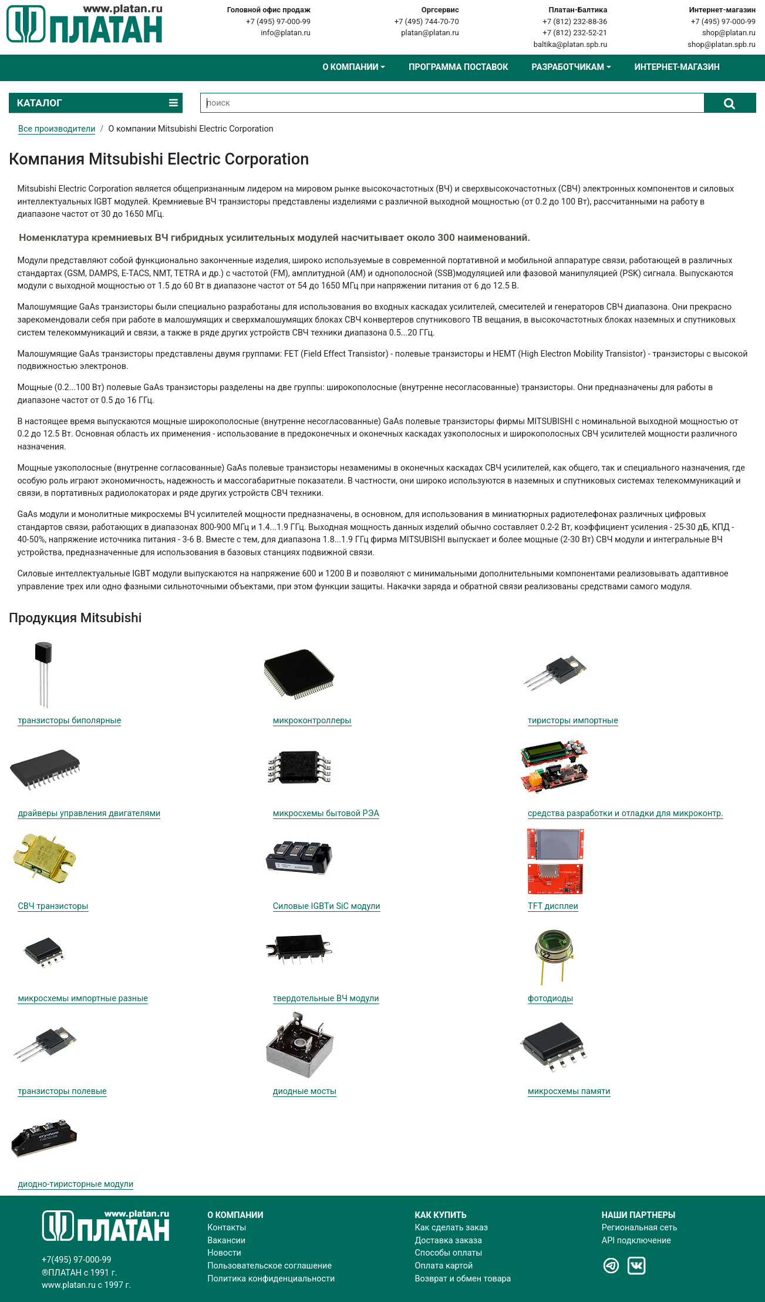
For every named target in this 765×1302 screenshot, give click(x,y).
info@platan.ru (286, 32)
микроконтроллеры (312, 721)
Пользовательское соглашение (269, 1266)
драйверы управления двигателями (89, 813)
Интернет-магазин (677, 67)
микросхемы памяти (569, 1091)
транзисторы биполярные (69, 721)
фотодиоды (550, 999)
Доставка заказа (448, 1241)
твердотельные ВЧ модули (326, 999)
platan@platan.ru (430, 32)
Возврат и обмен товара (463, 1279)
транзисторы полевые (62, 1091)
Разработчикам (568, 67)
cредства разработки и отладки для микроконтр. (625, 813)
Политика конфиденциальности (271, 1279)
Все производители (56, 129)
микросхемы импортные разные (83, 999)
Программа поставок (458, 67)
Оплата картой (444, 1266)
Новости (224, 1253)
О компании (350, 67)
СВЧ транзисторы (53, 906)
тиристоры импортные (573, 721)
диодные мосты (305, 1091)
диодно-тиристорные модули (75, 1184)
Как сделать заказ (451, 1228)
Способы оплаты (449, 1253)
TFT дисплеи (553, 906)
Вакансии (226, 1241)
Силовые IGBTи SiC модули (326, 906)
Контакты (226, 1228)
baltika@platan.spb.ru (571, 44)
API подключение (636, 1241)
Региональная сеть (640, 1228)
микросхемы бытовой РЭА (326, 813)
